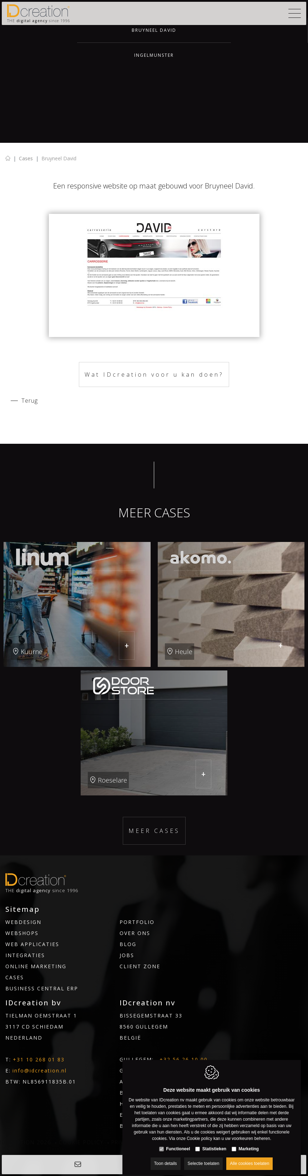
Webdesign (23, 922)
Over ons (135, 933)
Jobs (127, 955)
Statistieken (214, 1142)
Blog (128, 944)
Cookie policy (81, 1142)
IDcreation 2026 (25, 1142)
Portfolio (137, 922)
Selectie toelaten (203, 1157)
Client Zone (140, 966)
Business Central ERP (41, 988)
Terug (29, 400)
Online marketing (35, 966)
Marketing (249, 1142)
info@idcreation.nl (39, 1070)
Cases (26, 158)
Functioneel (178, 1142)
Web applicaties (32, 944)
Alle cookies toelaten (249, 1157)
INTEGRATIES (25, 955)
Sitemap (22, 909)
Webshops (22, 933)
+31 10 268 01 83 (39, 1059)
